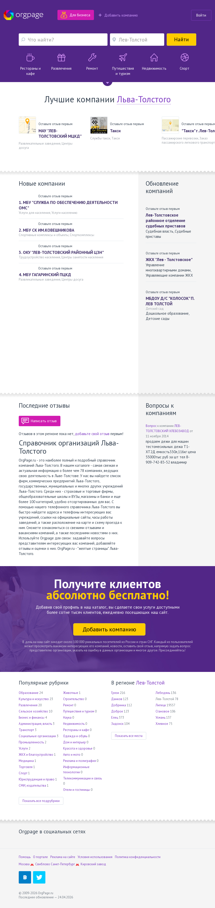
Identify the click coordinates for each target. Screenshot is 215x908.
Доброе (117, 711)
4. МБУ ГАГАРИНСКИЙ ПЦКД (45, 274)
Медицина (26, 761)
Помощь (25, 857)
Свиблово (42, 864)
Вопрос (151, 426)
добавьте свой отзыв (92, 433)
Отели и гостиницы (76, 790)
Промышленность (31, 742)
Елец (114, 717)
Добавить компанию (118, 15)
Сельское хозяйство (33, 711)
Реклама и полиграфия (79, 761)
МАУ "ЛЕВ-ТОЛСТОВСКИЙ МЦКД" (60, 133)
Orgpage (23, 15)
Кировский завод (93, 864)
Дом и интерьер (74, 742)
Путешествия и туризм (78, 711)
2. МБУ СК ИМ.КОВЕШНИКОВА (46, 230)
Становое (162, 711)
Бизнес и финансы (31, 717)
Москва (24, 864)
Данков (116, 699)
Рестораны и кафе (76, 730)
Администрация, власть (35, 724)
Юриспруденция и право (36, 779)
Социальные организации (37, 736)
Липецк (161, 705)
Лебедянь (163, 693)
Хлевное (162, 724)
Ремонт (68, 705)
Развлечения (28, 705)
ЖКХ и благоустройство (36, 755)
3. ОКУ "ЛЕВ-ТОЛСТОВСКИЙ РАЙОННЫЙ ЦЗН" (61, 252)
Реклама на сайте (62, 857)
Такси (115, 130)
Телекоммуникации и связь (82, 778)
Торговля (26, 767)
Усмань (160, 717)
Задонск (117, 724)
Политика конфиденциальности (138, 857)
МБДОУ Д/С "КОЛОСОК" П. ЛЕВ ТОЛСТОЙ (170, 301)
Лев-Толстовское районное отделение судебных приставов (165, 220)
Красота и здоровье (77, 748)
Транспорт (26, 730)
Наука (67, 717)
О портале (40, 857)
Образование (28, 693)
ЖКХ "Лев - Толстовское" (169, 259)
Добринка (118, 705)
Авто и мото (71, 755)
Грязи (115, 693)
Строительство (73, 699)
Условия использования (95, 857)
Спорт (23, 773)
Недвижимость (74, 724)
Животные (70, 693)
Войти (201, 15)
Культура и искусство (34, 699)
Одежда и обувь (75, 736)
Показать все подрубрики (41, 801)
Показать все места (129, 736)
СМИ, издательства (32, 785)
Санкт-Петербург (63, 864)
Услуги (23, 748)
